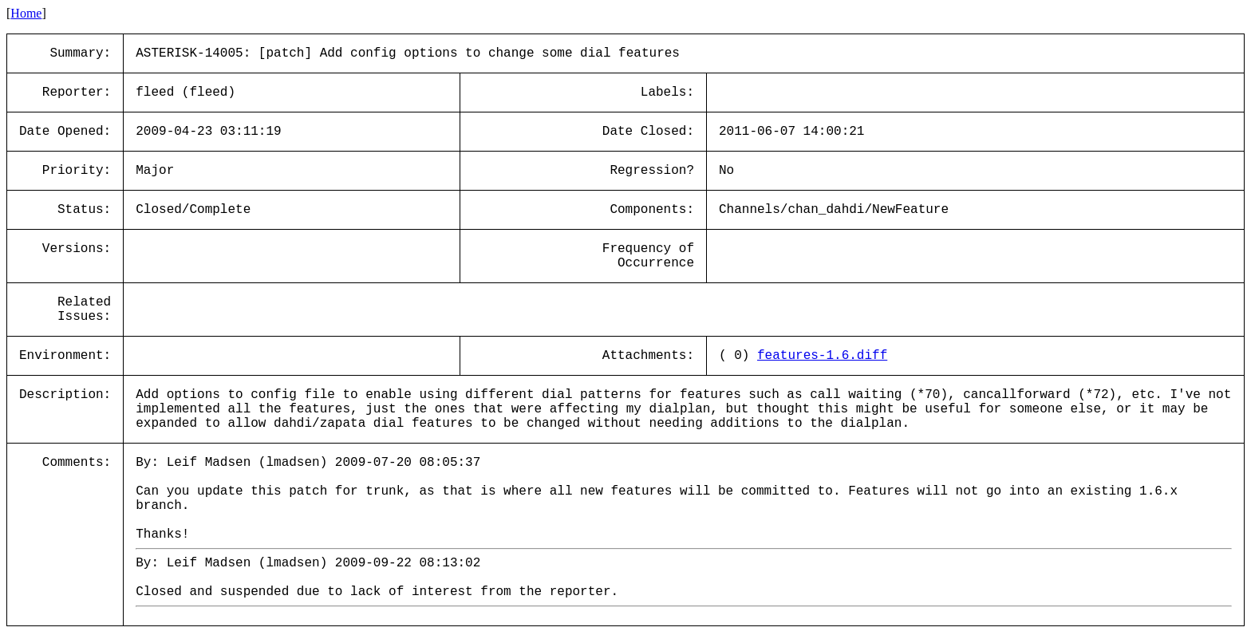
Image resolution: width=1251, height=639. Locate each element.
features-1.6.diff (822, 356)
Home (25, 13)
